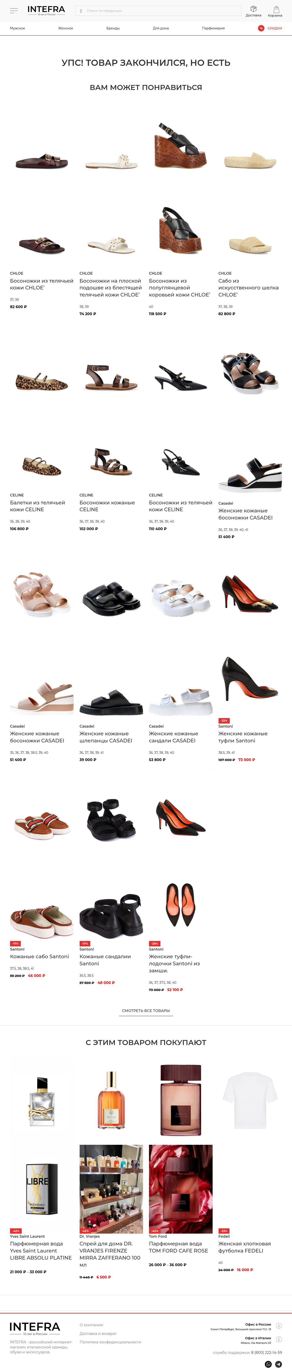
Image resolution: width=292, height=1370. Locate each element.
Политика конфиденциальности (110, 1342)
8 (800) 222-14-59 (266, 1352)
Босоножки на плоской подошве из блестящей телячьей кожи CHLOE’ (111, 288)
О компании (91, 1325)
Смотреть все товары (146, 1011)
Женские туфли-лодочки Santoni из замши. (174, 963)
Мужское (17, 28)
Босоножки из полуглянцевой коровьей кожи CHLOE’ (179, 288)
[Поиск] (158, 11)
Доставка (253, 15)
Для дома (161, 28)
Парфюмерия (213, 28)
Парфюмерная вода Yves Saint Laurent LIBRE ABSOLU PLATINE (41, 1251)
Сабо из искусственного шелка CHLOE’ (249, 288)
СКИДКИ (274, 28)
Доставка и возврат (98, 1334)
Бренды (113, 28)
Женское (65, 28)
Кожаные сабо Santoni (39, 956)
